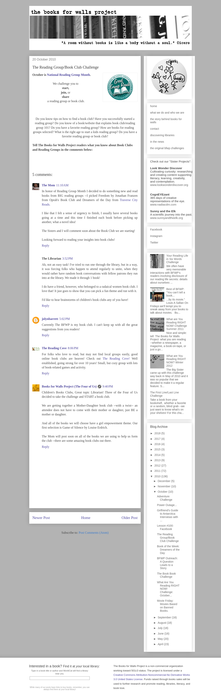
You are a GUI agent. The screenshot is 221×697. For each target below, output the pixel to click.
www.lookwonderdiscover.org (169, 184)
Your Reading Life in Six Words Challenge (177, 259)
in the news (157, 141)
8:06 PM (73, 348)
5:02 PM (64, 318)
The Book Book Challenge (166, 575)
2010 (157, 476)
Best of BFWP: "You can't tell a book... (175, 292)
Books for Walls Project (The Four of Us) (69, 386)
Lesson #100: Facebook (165, 527)
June (161, 633)
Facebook (156, 229)
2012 (157, 465)
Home (85, 518)
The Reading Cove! (116, 358)
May (160, 638)
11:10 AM (62, 185)
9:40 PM (107, 386)
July (160, 628)
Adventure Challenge (164, 498)
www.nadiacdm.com (163, 204)
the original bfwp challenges (167, 148)
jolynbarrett (50, 318)
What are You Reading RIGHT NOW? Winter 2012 (176, 360)
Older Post (129, 518)
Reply (45, 245)
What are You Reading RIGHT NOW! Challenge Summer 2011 (176, 324)
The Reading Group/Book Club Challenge (168, 538)
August (162, 622)
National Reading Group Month (68, 74)
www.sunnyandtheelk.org (166, 217)
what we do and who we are (167, 112)
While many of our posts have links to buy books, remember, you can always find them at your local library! (59, 688)
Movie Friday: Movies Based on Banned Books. (167, 605)
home (153, 106)
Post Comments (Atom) (94, 532)
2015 (157, 449)
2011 (157, 470)
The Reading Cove (54, 348)
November (164, 486)
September (165, 617)
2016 (157, 444)
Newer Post (41, 518)
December (164, 481)
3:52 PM (67, 258)
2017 (157, 438)
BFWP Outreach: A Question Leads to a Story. (167, 563)
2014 (157, 454)
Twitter (154, 242)
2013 (157, 460)
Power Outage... (167, 505)
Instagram (156, 236)
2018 (157, 433)
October (163, 491)
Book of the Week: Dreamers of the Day (168, 550)
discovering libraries (162, 135)
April (161, 644)
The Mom (48, 185)
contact (154, 128)
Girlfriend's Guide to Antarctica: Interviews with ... (167, 515)
